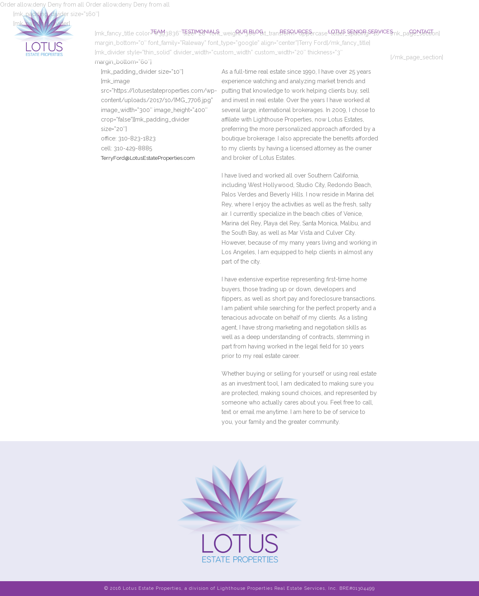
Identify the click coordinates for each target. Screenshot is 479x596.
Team (158, 31)
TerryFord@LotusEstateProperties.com (148, 158)
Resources (296, 31)
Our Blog (249, 31)
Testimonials (200, 31)
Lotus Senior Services (360, 31)
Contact (421, 31)
